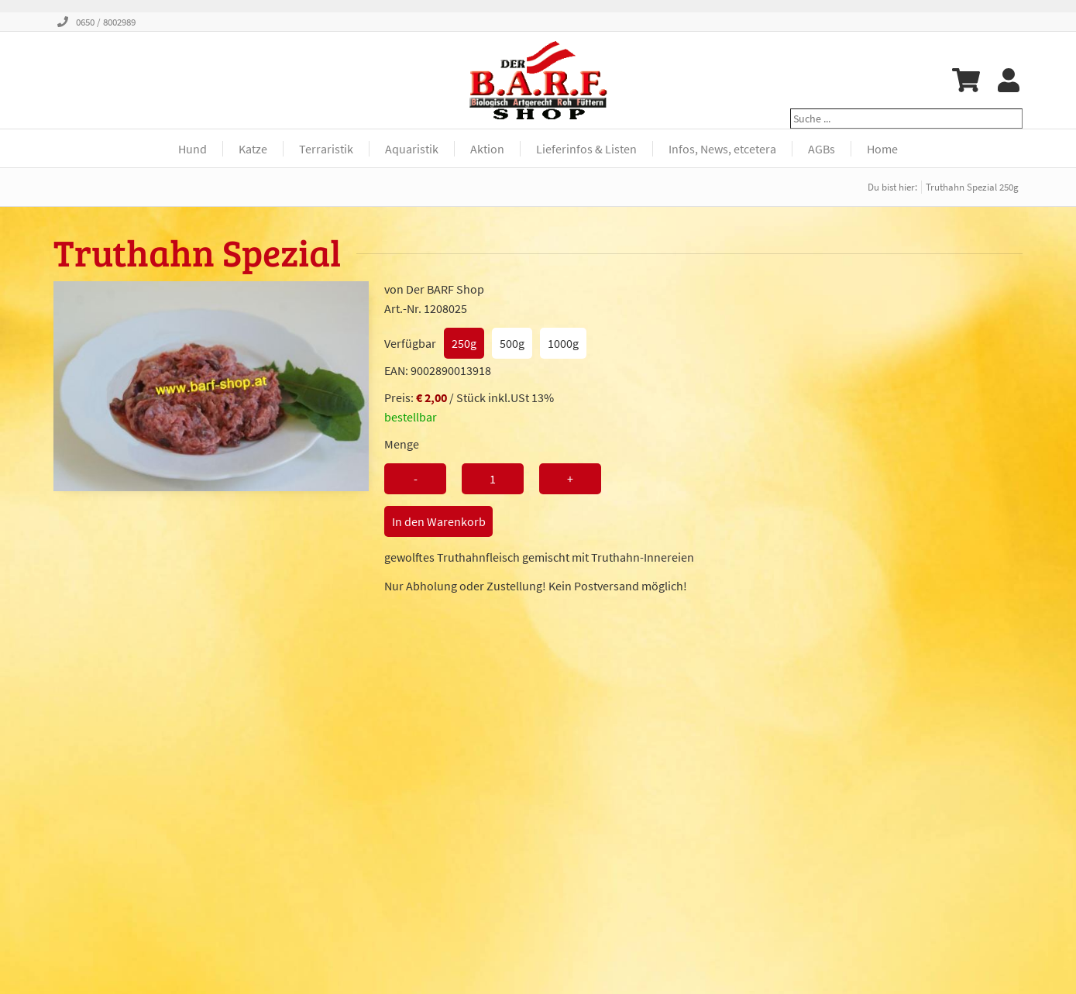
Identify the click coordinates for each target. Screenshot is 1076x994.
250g (464, 343)
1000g (563, 343)
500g (512, 343)
